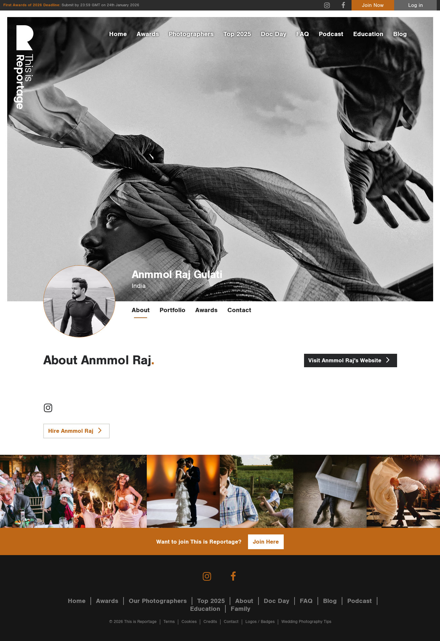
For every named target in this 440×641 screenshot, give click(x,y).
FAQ (302, 34)
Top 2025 (237, 34)
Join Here (266, 541)
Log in (415, 5)
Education (368, 34)
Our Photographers (158, 601)
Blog (400, 34)
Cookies (189, 621)
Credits (210, 621)
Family (240, 609)
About (141, 310)
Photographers (191, 34)
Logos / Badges (260, 621)
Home (118, 34)
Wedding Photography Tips (306, 621)
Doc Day (273, 34)
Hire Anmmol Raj (76, 430)
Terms (169, 621)
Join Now (373, 5)
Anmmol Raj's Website (350, 360)
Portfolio (172, 310)
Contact (239, 310)
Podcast (331, 34)
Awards (148, 34)
